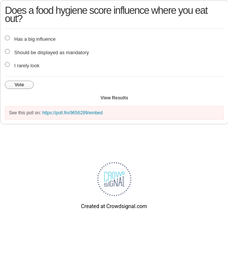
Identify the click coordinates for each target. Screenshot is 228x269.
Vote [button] (19, 84)
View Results (114, 98)
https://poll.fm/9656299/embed (72, 112)
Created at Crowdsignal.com (114, 206)
